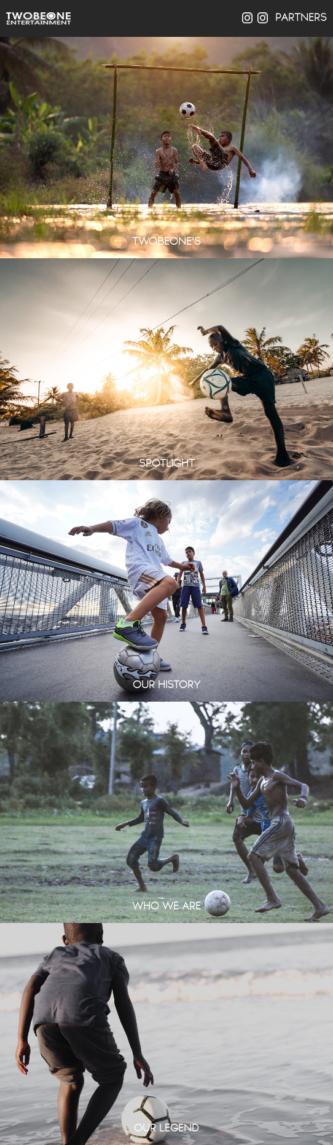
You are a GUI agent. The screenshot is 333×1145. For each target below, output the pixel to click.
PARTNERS (301, 17)
